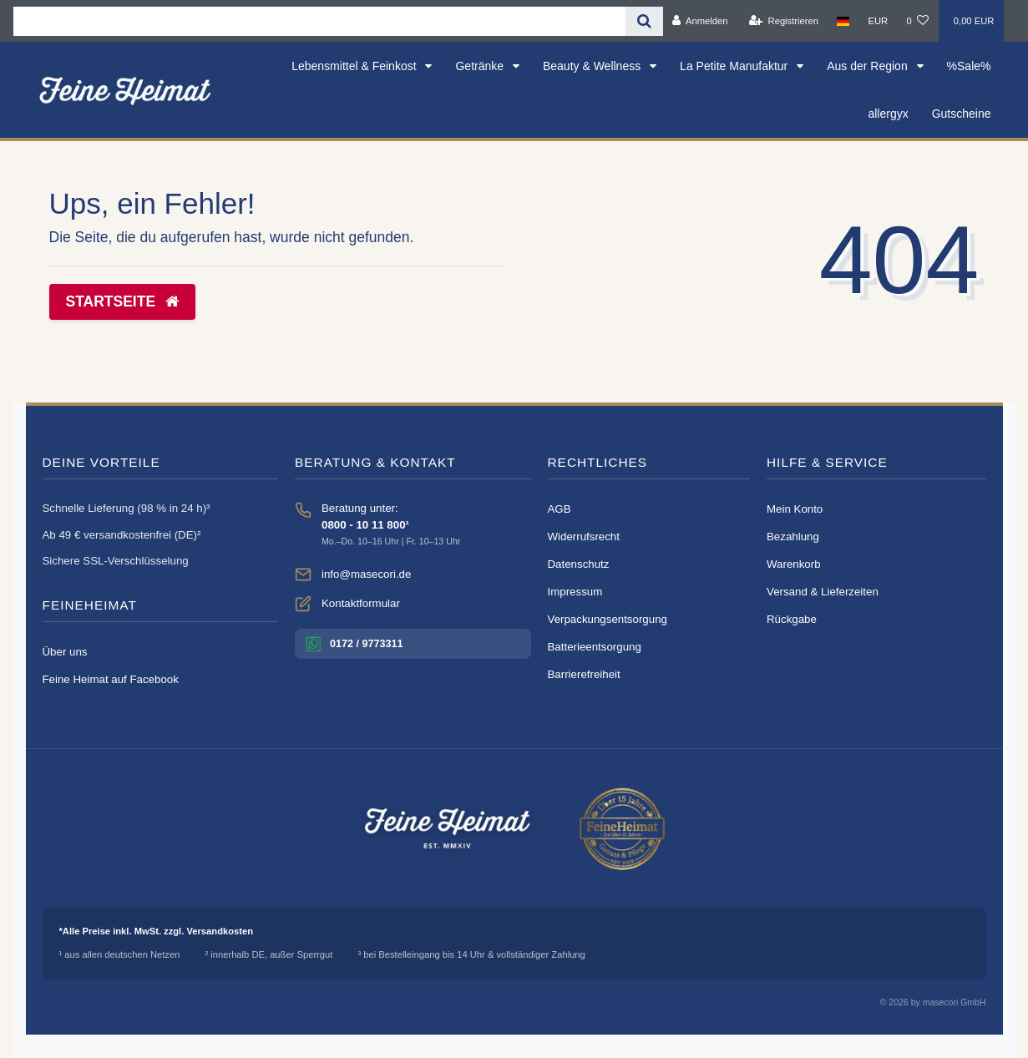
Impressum (575, 591)
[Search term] (319, 21)
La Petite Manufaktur (735, 66)
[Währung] (877, 21)
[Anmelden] (700, 21)
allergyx (888, 113)
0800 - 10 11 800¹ (365, 525)
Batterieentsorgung (594, 646)
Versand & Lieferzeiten (823, 591)
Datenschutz (579, 564)
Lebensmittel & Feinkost (355, 66)
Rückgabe (792, 619)
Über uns (65, 651)
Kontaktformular (361, 603)
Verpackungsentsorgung (607, 619)
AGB (559, 509)
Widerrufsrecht (584, 536)
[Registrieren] (784, 21)
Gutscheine (961, 113)
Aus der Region (868, 66)
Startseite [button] (122, 301)
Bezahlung (793, 536)
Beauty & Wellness (593, 66)
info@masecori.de (366, 574)
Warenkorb (794, 564)
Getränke (480, 66)
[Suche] (644, 21)
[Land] (843, 21)
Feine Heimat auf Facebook (111, 679)
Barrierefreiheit (584, 674)
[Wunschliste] (917, 21)
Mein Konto (795, 509)
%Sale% (969, 66)
